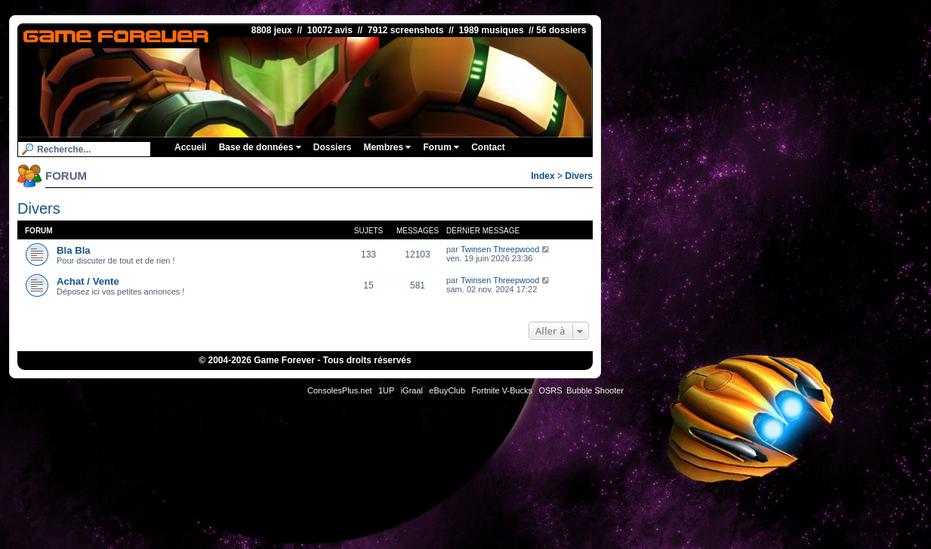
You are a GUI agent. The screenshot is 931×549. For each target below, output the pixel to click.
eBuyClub (447, 390)
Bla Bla (74, 250)
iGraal (412, 390)
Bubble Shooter (595, 390)
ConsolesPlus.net (339, 390)
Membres (387, 147)
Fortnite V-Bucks (501, 390)
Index (542, 176)
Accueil (190, 147)
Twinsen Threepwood (500, 249)
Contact (488, 147)
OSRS (550, 390)
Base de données (260, 147)
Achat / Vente (88, 281)
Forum (441, 147)
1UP (386, 390)
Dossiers (332, 147)
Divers (579, 176)
